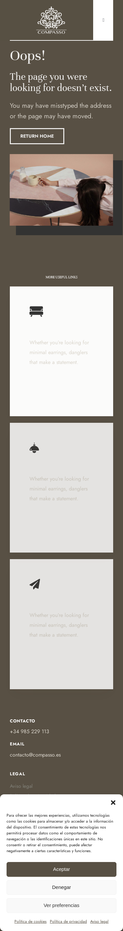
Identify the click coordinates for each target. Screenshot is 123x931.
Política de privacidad (68, 921)
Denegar (61, 887)
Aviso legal (99, 921)
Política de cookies (30, 921)
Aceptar (61, 869)
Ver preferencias (61, 905)
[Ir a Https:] (51, 7)
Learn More (44, 392)
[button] (113, 802)
